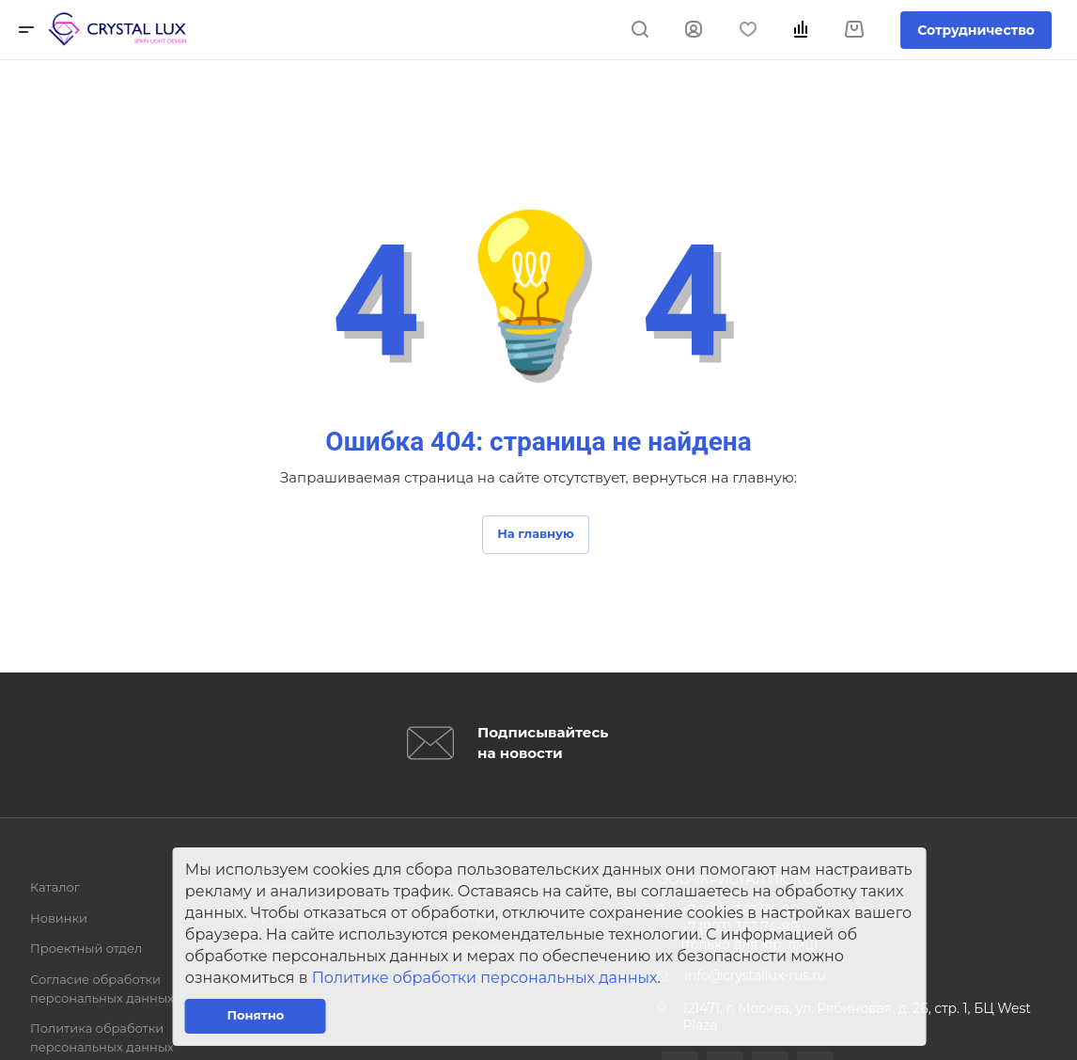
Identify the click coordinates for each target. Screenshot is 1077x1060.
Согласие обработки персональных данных (102, 988)
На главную (535, 533)
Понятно (255, 1014)
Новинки (58, 918)
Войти (693, 30)
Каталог (55, 886)
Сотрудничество (976, 30)
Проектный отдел (86, 948)
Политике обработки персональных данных (485, 978)
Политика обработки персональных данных (102, 1037)
